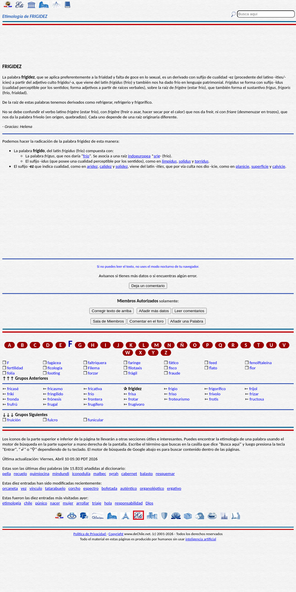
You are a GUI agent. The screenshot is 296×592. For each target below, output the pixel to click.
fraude (174, 373)
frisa (132, 393)
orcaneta (10, 488)
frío (86, 156)
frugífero (95, 404)
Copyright (116, 534)
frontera (95, 399)
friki (10, 393)
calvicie (278, 166)
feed (213, 362)
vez (24, 488)
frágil (132, 373)
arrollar (82, 503)
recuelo (20, 473)
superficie (260, 166)
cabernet (129, 473)
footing (53, 373)
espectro (91, 488)
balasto (146, 473)
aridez (92, 166)
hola (108, 503)
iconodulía (81, 473)
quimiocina (39, 473)
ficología (54, 368)
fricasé (12, 388)
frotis (213, 399)
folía (10, 373)
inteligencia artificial (201, 539)
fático (174, 362)
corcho (74, 488)
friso (173, 393)
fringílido (55, 393)
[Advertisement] (148, 44)
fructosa (256, 399)
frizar (253, 393)
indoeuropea (139, 156)
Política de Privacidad (90, 534)
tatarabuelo (55, 488)
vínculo (35, 488)
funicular (95, 419)
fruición (14, 419)
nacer (55, 503)
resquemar (165, 473)
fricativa (95, 388)
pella (6, 473)
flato (213, 368)
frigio (172, 388)
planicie (242, 166)
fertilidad (15, 368)
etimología (11, 503)
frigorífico (217, 388)
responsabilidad (129, 503)
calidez (106, 166)
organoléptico (152, 488)
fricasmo (54, 388)
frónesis (54, 399)
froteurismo (179, 399)
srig (157, 156)
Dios (149, 503)
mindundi (60, 473)
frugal (52, 404)
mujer (68, 503)
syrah (113, 473)
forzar (93, 373)
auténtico (128, 488)
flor (252, 368)
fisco (173, 368)
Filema (93, 368)
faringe (134, 362)
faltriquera (97, 362)
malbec (99, 473)
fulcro (52, 419)
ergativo (174, 488)
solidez (122, 166)
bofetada (109, 488)
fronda (12, 399)
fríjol (253, 388)
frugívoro (136, 404)
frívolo (214, 393)
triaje (96, 503)
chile (28, 503)
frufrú (12, 404)
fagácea (54, 362)
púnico (41, 503)
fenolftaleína (260, 362)
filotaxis (135, 368)
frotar (133, 399)
